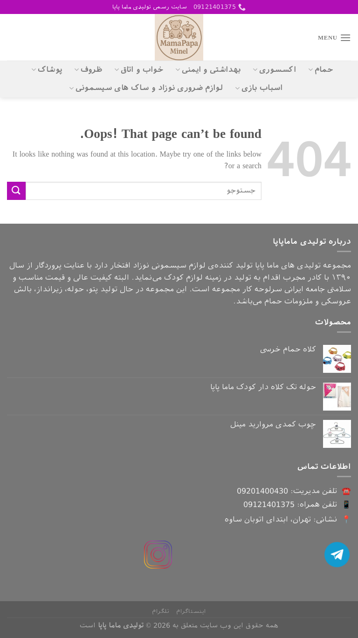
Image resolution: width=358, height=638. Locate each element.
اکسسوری (274, 70)
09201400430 (262, 491)
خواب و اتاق (138, 70)
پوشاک (46, 70)
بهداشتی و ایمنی (208, 70)
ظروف (88, 70)
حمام (320, 70)
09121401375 (269, 504)
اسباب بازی (259, 88)
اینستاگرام (191, 611)
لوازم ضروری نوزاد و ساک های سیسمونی (146, 88)
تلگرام (161, 611)
